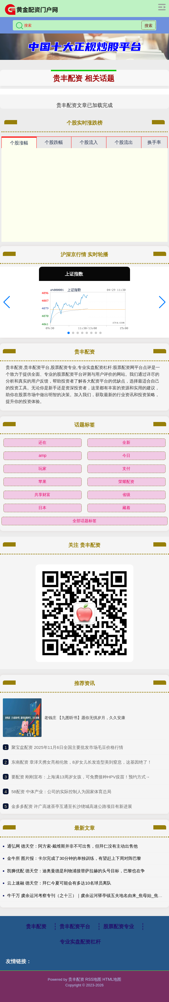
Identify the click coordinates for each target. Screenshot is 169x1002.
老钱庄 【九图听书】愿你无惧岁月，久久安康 (84, 717)
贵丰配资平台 (74, 926)
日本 (42, 507)
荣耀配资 (126, 481)
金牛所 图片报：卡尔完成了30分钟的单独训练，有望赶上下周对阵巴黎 (74, 858)
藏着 (126, 507)
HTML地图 (111, 979)
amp (42, 455)
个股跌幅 (54, 142)
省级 (126, 494)
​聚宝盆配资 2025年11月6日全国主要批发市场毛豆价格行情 (67, 747)
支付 (126, 468)
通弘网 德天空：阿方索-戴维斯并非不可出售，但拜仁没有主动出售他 (72, 846)
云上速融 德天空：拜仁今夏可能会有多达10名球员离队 (59, 883)
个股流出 (124, 142)
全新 (126, 442)
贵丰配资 (36, 926)
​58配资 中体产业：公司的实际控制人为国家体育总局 (61, 791)
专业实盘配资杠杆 (80, 942)
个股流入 (89, 142)
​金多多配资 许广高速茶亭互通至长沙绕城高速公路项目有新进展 (71, 806)
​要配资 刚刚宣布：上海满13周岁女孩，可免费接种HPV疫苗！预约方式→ (80, 776)
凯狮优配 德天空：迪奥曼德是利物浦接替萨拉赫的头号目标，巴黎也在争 (76, 870)
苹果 (42, 481)
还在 (42, 442)
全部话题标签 (84, 520)
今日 (126, 455)
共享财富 (42, 494)
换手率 (154, 142)
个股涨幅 (19, 142)
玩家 (42, 468)
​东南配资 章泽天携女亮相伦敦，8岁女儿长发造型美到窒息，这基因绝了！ (81, 762)
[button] (7, 302)
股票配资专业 (118, 926)
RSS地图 (93, 979)
